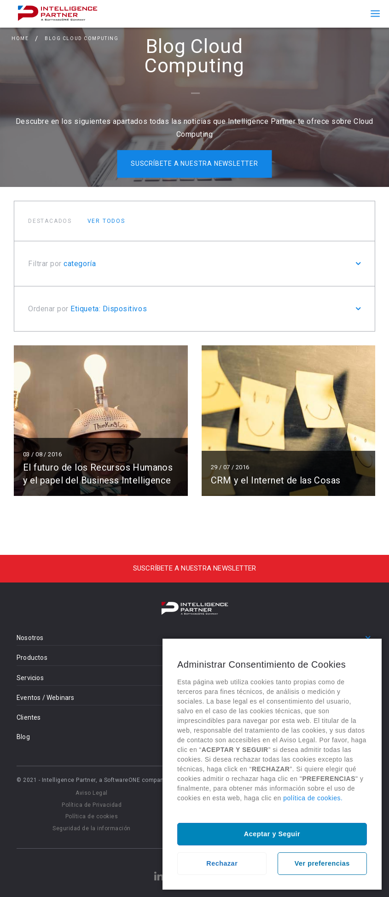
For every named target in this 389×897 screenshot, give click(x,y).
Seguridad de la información (91, 828)
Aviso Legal (91, 793)
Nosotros (30, 637)
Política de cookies (91, 816)
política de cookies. (313, 798)
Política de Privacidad (92, 805)
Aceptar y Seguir (272, 834)
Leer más (101, 420)
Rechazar (222, 863)
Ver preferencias (322, 863)
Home (20, 38)
